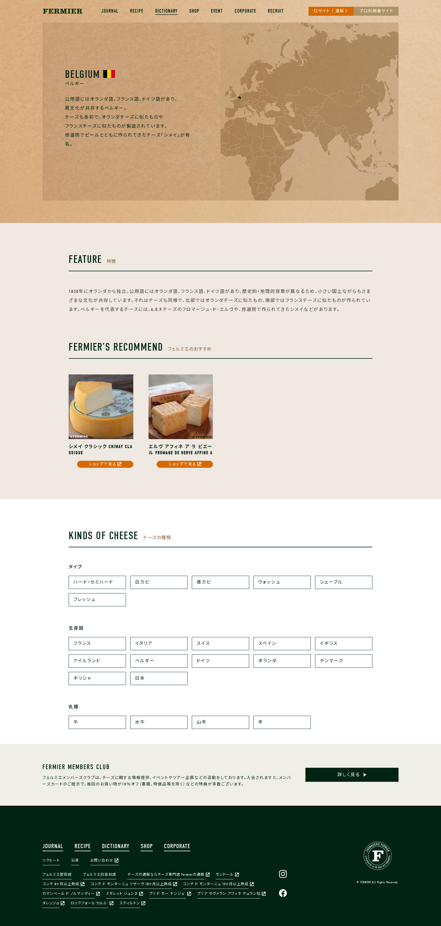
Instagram (283, 874)
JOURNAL (109, 11)
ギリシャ (82, 678)
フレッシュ (84, 599)
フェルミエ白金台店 (99, 874)
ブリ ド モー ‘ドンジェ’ (167, 893)
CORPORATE (245, 11)
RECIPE (136, 11)
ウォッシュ (269, 582)
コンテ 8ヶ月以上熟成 (60, 884)
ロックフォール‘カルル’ (89, 903)
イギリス (329, 643)
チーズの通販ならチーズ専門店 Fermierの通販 (165, 874)
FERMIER (378, 856)
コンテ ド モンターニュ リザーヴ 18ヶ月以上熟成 (131, 884)
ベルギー (145, 660)
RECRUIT (276, 11)
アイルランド (86, 660)
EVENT (217, 11)
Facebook (283, 893)
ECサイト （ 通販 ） (331, 11)
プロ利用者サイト (376, 11)
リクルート (51, 860)
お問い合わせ (101, 860)
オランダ (267, 660)
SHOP (194, 11)
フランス (82, 643)
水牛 (140, 722)
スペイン (267, 643)
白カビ (142, 582)
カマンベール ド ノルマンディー (68, 893)
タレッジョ (50, 903)
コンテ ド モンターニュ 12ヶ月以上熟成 (216, 884)
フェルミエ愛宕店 (57, 874)
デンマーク (331, 660)
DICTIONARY (166, 11)
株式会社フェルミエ (62, 11)
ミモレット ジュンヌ (122, 893)
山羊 (202, 722)
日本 (140, 678)
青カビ (204, 582)
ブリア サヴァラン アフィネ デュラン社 (228, 893)
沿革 (75, 860)
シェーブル (331, 582)
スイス (203, 643)
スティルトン (130, 903)
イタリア (144, 643)
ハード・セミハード (93, 582)
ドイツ (203, 660)
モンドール (225, 874)
